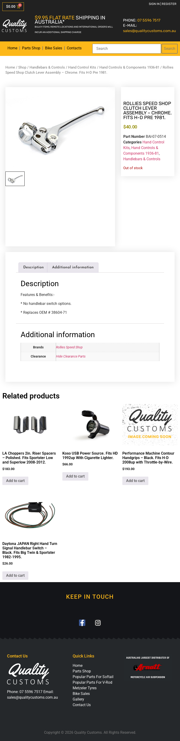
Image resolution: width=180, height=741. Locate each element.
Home (12, 48)
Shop (22, 67)
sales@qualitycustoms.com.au (149, 31)
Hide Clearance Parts (71, 356)
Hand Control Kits (82, 67)
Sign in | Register (162, 4)
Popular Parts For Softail (93, 677)
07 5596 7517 (148, 20)
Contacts (74, 48)
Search (169, 48)
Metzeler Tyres (85, 688)
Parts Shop (31, 48)
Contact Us (82, 705)
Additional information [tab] (73, 267)
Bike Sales (53, 48)
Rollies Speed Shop (69, 347)
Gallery (78, 699)
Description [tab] (33, 267)
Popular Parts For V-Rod (92, 682)
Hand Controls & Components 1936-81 (129, 67)
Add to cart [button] (15, 480)
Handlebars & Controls (47, 67)
